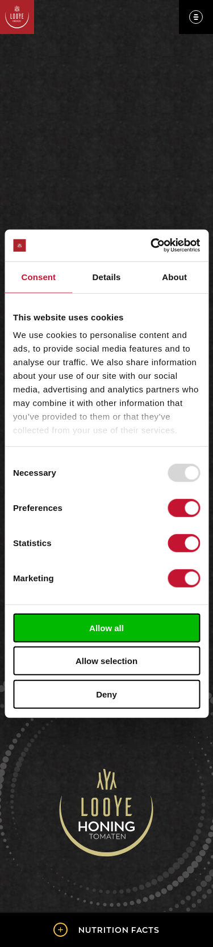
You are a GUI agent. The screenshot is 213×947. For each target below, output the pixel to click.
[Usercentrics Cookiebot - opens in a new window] (151, 245)
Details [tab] (107, 276)
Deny (106, 694)
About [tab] (174, 276)
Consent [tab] (38, 276)
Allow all (106, 627)
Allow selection (106, 661)
